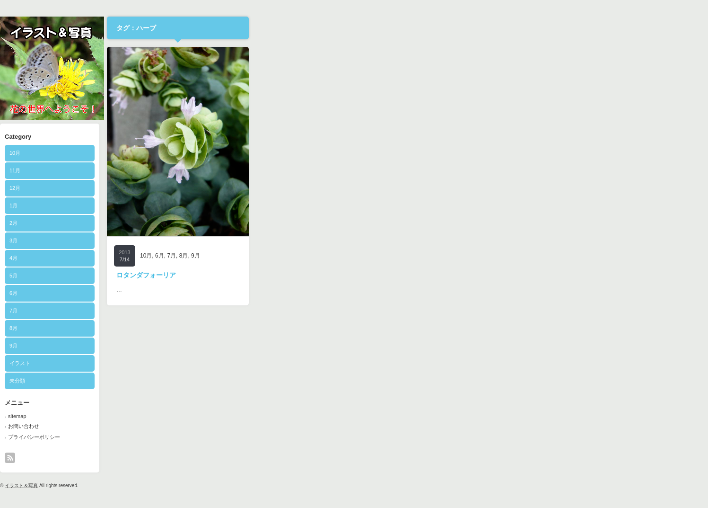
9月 (241, 345)
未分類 (245, 380)
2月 (241, 223)
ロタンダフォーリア (374, 275)
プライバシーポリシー (262, 437)
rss (238, 458)
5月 (241, 275)
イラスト (247, 363)
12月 (242, 188)
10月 (242, 153)
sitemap (245, 416)
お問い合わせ (251, 426)
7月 (241, 310)
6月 (241, 293)
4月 (241, 258)
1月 (241, 205)
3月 (241, 240)
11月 (242, 170)
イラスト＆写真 (249, 485)
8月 (241, 328)
